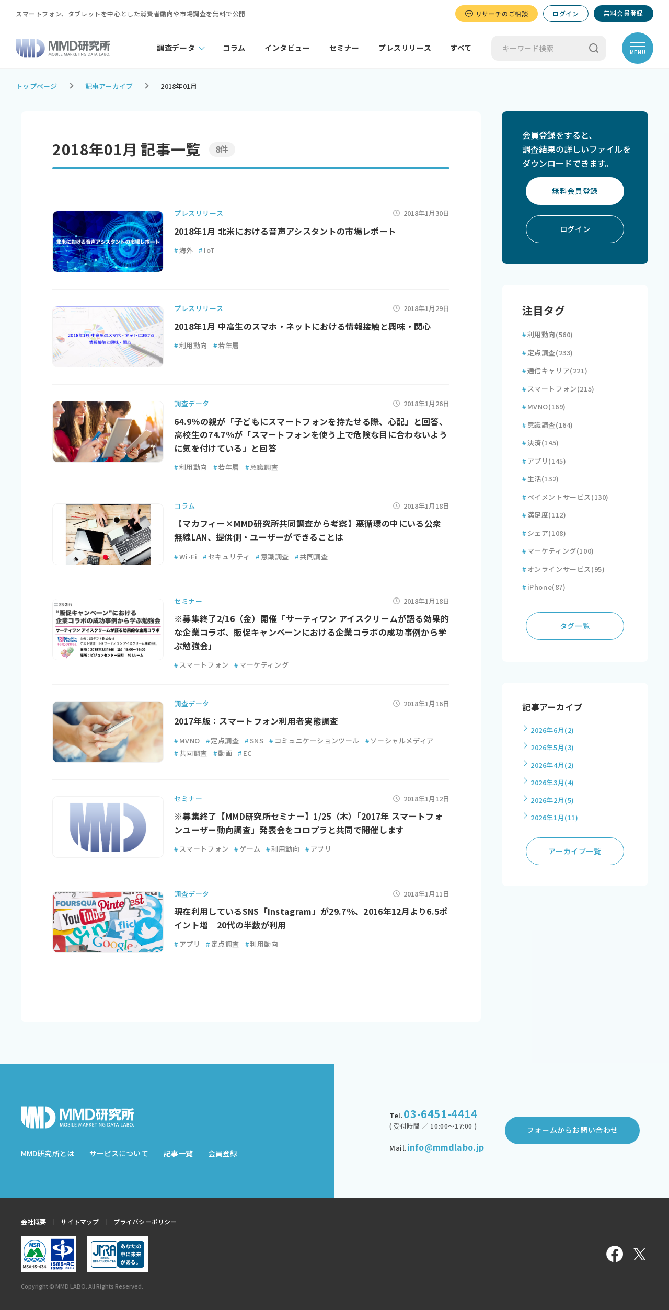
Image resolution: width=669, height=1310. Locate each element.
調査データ (176, 47)
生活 (540, 479)
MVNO (187, 740)
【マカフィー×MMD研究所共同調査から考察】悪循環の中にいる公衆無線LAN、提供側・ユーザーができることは (307, 530)
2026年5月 (552, 747)
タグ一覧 (575, 625)
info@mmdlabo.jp (445, 1147)
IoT (207, 250)
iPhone (544, 587)
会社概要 (33, 1221)
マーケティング (261, 665)
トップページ (36, 86)
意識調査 (262, 467)
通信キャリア (554, 370)
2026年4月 (552, 765)
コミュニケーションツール (314, 740)
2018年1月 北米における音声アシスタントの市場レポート (285, 231)
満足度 (544, 515)
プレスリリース (404, 47)
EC (245, 753)
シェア (544, 533)
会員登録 (222, 1153)
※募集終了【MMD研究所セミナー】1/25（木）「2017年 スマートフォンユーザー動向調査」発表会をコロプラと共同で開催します (308, 823)
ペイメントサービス (565, 497)
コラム (234, 47)
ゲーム (247, 849)
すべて (461, 47)
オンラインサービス (563, 569)
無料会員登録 (623, 12)
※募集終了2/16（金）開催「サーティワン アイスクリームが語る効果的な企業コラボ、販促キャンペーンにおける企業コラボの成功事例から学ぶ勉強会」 (311, 631)
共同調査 (311, 556)
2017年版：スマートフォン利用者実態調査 (256, 721)
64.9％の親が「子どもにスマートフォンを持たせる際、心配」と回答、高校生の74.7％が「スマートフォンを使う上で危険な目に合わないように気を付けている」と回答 (310, 434)
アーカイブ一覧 (574, 851)
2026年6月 (552, 730)
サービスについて (118, 1153)
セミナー (344, 47)
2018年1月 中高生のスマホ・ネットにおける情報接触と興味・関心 (302, 326)
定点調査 (222, 740)
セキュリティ (226, 556)
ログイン (565, 13)
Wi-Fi (186, 556)
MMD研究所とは (47, 1153)
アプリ (318, 849)
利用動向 (190, 345)
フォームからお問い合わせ (572, 1129)
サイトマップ (80, 1221)
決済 (540, 442)
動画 (223, 753)
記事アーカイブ (109, 86)
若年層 (226, 345)
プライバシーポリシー (145, 1221)
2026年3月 (552, 782)
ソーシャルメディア (399, 740)
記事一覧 (178, 1153)
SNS (254, 740)
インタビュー (287, 47)
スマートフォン (201, 665)
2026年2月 (552, 800)
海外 (183, 250)
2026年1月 (554, 817)
